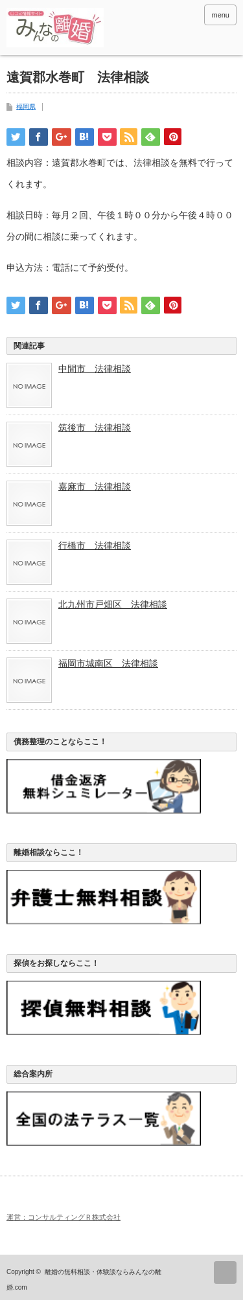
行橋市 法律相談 (94, 545)
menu (220, 15)
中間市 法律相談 (94, 368)
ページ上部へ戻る (225, 1272)
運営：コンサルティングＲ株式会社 (63, 1217)
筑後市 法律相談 (94, 427)
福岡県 (26, 106)
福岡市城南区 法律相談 (108, 663)
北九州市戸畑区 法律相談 (112, 604)
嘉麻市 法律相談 (94, 486)
